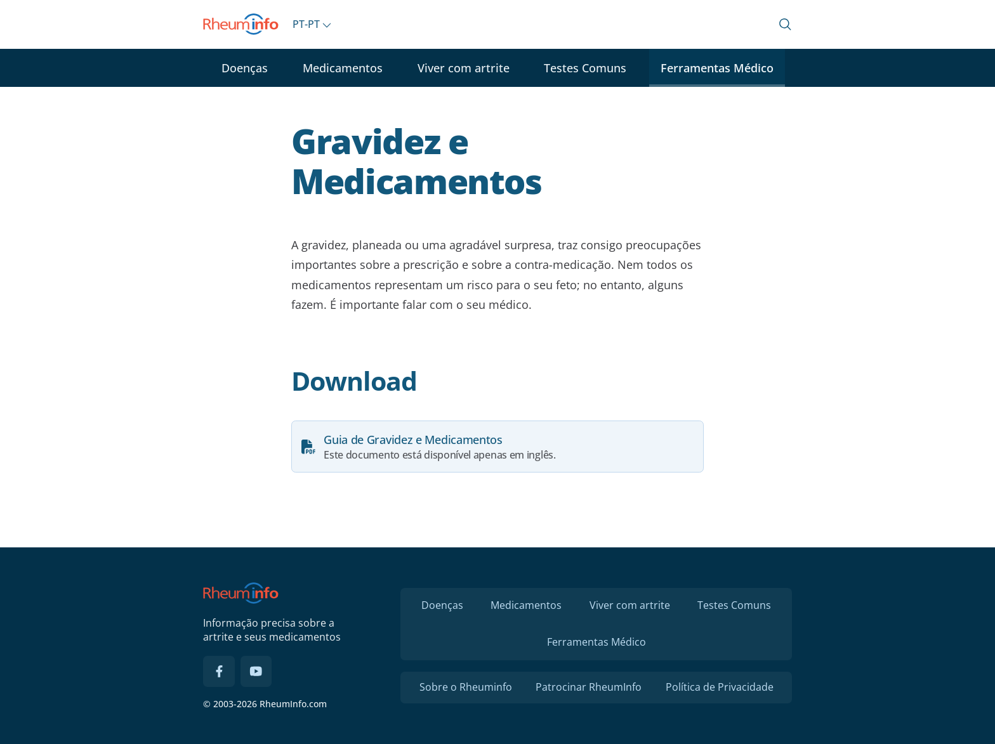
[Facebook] (219, 672)
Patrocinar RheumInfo (589, 687)
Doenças (244, 67)
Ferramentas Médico (717, 67)
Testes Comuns (585, 67)
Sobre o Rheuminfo (465, 687)
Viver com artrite (464, 67)
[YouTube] (256, 672)
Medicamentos (343, 67)
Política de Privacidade (720, 687)
